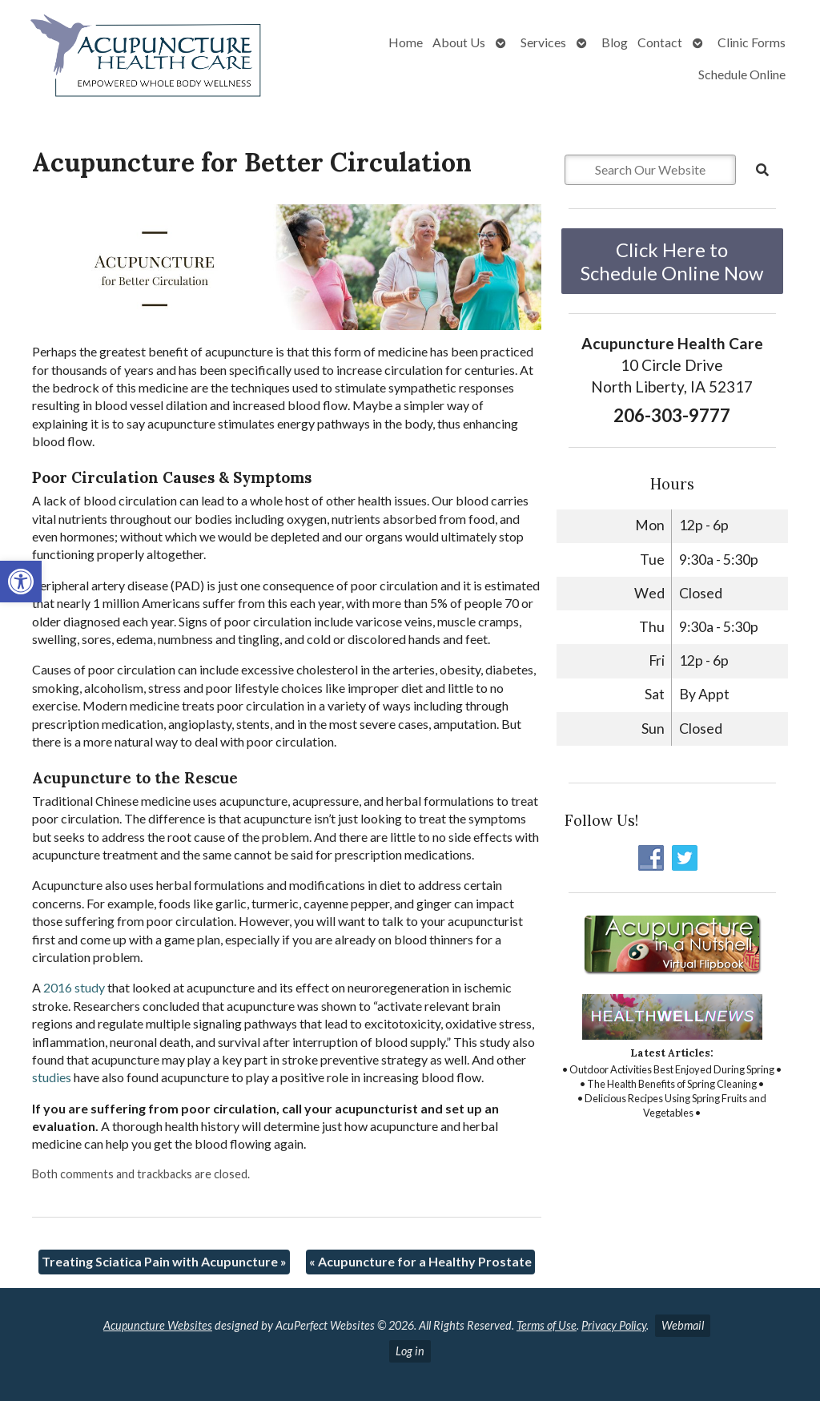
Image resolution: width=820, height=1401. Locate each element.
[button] (21, 581)
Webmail (682, 1325)
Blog (614, 42)
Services (543, 42)
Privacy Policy (613, 1325)
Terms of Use (547, 1325)
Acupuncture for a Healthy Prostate (420, 1261)
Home (405, 42)
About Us (458, 42)
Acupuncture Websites (157, 1325)
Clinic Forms (752, 42)
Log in (410, 1351)
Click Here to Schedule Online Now (672, 261)
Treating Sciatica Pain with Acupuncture (164, 1261)
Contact (659, 42)
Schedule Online (742, 74)
